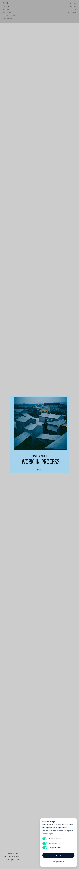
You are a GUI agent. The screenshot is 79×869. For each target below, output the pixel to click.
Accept (58, 854)
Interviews (7, 19)
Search (73, 4)
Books (6, 7)
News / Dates (9, 16)
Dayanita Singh (10, 858)
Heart (25, 434)
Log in (73, 7)
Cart (74, 10)
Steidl (5, 4)
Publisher (7, 13)
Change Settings (58, 861)
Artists (6, 10)
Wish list (72, 13)
